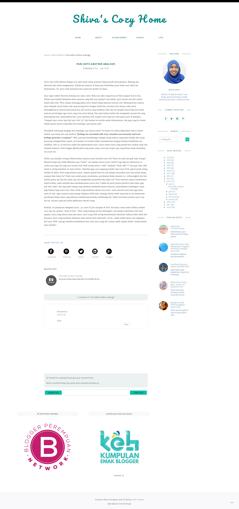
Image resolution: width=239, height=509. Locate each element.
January (172, 199)
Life (161, 37)
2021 (169, 165)
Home (78, 37)
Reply (126, 324)
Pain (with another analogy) (70, 276)
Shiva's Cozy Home (119, 18)
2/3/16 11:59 (61, 315)
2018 (169, 170)
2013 (169, 181)
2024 (169, 157)
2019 (169, 168)
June (171, 191)
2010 (169, 207)
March (172, 194)
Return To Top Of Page (119, 503)
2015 (169, 178)
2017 (169, 173)
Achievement (119, 37)
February (173, 197)
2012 (169, 202)
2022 (169, 163)
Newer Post (53, 392)
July (170, 184)
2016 (169, 176)
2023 (169, 160)
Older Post (138, 392)
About (98, 37)
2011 (169, 204)
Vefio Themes (138, 499)
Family (140, 37)
